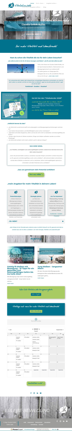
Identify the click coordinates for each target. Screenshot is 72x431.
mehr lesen (10, 283)
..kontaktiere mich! (35, 383)
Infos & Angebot (36, 294)
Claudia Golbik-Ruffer (33, 25)
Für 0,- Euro (39, 3)
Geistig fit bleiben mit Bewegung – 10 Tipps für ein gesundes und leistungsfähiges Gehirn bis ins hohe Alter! (20, 270)
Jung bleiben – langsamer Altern (50, 267)
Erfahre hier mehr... (32, 35)
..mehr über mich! (53, 76)
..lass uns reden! (35, 175)
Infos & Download (51, 113)
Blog (44, 7)
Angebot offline (35, 7)
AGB (25, 422)
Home (32, 3)
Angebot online (51, 3)
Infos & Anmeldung (36, 311)
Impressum (31, 422)
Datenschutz (38, 422)
